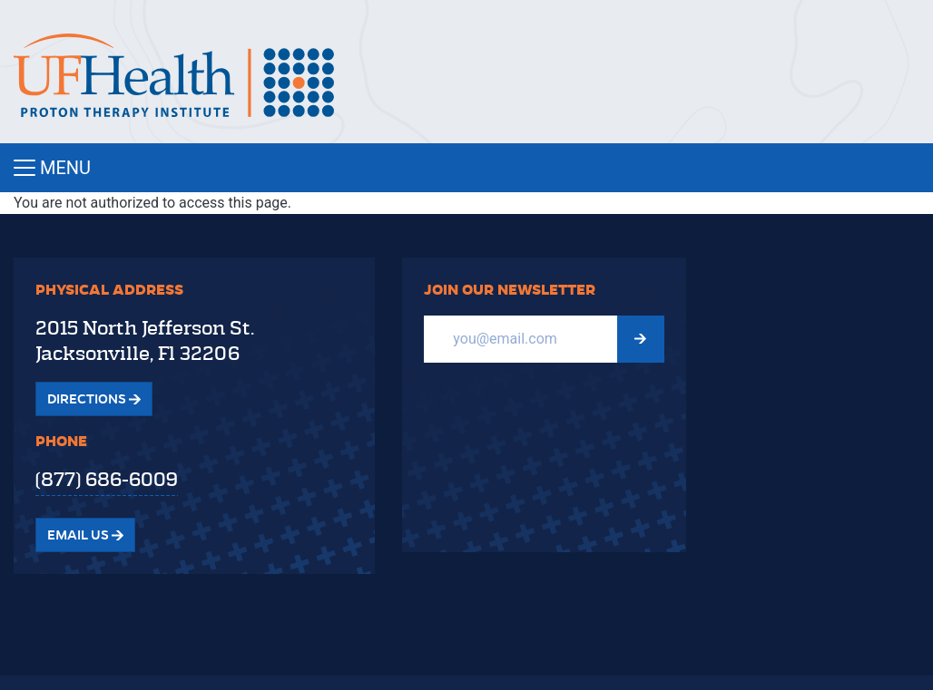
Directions (94, 399)
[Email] (520, 339)
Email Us (85, 535)
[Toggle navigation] (466, 168)
